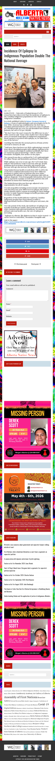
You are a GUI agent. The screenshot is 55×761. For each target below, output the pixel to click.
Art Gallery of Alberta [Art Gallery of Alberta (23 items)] (41, 693)
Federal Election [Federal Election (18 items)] (39, 711)
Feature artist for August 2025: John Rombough (18, 584)
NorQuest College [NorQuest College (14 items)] (38, 724)
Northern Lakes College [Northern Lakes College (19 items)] (13, 726)
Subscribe (22, 1)
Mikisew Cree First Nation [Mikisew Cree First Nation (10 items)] (11, 718)
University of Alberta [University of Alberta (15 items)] (34, 734)
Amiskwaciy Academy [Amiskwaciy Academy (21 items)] (24, 693)
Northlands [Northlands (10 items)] (25, 726)
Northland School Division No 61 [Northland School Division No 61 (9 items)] (37, 726)
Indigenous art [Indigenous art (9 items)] (30, 713)
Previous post (20, 264)
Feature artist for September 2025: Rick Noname (19, 580)
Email (8, 310)
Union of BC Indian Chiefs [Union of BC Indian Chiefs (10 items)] (20, 734)
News (14, 44)
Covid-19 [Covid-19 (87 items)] (43, 704)
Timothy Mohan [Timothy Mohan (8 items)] (22, 729)
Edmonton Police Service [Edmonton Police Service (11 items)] (41, 708)
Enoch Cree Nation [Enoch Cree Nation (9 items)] (28, 711)
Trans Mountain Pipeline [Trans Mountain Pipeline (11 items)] (34, 729)
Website (9, 316)
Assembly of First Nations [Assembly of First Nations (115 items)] (20, 697)
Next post (36, 264)
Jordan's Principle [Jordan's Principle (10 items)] (8, 716)
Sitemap (40, 756)
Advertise (31, 1)
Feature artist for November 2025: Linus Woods (18, 563)
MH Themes (36, 759)
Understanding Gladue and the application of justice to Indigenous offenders (27, 596)
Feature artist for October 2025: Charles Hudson (19, 575)
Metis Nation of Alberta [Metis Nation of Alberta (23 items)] (39, 716)
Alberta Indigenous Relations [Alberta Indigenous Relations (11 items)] (31, 691)
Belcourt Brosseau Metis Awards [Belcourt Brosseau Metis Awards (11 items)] (19, 701)
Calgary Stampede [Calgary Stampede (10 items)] (34, 701)
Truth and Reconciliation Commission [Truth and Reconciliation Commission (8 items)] (31, 732)
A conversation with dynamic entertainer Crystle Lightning (21, 559)
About (15, 1)
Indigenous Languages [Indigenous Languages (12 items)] (41, 713)
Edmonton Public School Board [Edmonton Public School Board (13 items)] (14, 711)
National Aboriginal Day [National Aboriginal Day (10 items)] (24, 718)
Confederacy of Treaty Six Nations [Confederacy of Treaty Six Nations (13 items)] (27, 705)
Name (8, 304)
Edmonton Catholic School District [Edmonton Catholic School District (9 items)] (25, 708)
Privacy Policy (32, 756)
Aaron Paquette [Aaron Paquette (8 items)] (7, 691)
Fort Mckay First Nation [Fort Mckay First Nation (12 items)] (19, 713)
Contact (39, 1)
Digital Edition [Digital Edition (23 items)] (10, 708)
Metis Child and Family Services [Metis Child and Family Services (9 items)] (22, 716)
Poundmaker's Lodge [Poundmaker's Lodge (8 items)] (14, 729)
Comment (9, 289)
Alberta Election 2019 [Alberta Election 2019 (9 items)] (17, 691)
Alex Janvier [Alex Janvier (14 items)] (12, 693)
